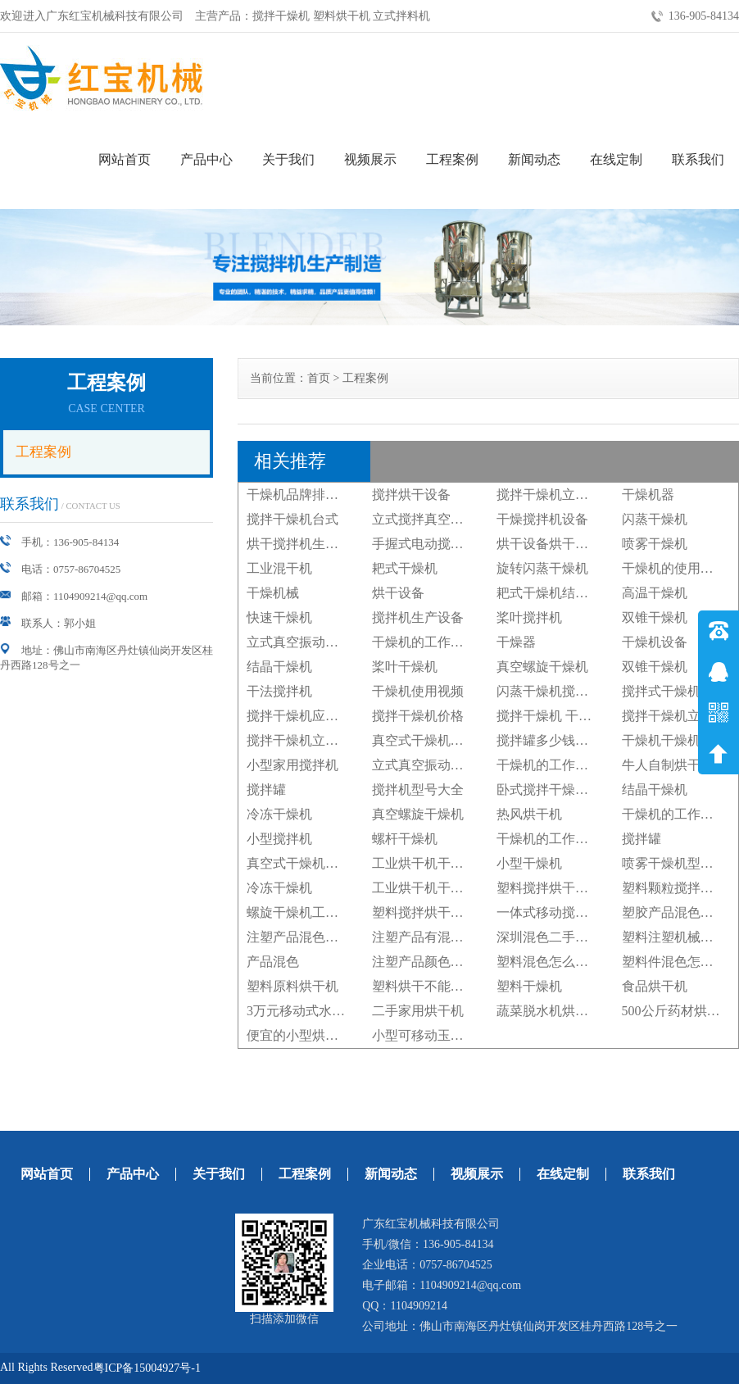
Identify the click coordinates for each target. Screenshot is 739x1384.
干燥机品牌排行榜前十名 (319, 494)
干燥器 (516, 642)
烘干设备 (398, 593)
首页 (318, 378)
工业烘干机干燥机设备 (437, 863)
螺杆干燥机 (405, 839)
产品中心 (206, 159)
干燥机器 (648, 494)
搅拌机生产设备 (418, 617)
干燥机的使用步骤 (674, 568)
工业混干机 (279, 568)
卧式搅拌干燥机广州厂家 (568, 789)
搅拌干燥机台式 (292, 519)
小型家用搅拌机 (292, 765)
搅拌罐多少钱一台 (548, 740)
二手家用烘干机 (418, 1011)
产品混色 (273, 962)
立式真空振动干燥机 (306, 642)
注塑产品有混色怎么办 (437, 937)
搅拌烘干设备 (411, 494)
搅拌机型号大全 (418, 789)
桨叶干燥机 (405, 667)
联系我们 (698, 159)
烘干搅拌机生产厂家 (306, 544)
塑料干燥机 (529, 986)
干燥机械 (273, 593)
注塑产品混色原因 (299, 937)
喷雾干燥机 (654, 544)
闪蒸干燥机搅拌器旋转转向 (575, 691)
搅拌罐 (266, 789)
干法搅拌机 (279, 691)
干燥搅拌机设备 (542, 519)
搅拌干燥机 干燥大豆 (557, 716)
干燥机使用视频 (418, 691)
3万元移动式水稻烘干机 (315, 1011)
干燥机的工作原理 (424, 642)
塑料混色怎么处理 (548, 962)
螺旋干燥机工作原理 (306, 912)
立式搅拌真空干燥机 (431, 519)
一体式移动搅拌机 (548, 912)
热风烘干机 (529, 814)
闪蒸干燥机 (654, 519)
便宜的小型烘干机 (299, 1035)
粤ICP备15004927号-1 (147, 1368)
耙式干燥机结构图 (548, 593)
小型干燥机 (529, 863)
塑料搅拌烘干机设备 (431, 912)
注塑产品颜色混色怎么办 (444, 962)
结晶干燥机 (279, 667)
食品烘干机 (654, 986)
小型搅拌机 (279, 839)
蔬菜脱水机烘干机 (548, 1011)
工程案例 (452, 159)
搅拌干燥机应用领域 (306, 716)
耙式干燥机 (405, 568)
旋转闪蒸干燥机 (542, 568)
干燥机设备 (654, 642)
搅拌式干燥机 (661, 691)
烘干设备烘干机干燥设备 (568, 544)
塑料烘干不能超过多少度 (444, 986)
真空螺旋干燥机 (542, 667)
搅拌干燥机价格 (418, 716)
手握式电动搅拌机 (424, 544)
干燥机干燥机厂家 (674, 740)
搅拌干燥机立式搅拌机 (562, 494)
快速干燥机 (279, 617)
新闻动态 (534, 159)
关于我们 (288, 159)
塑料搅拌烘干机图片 (555, 888)
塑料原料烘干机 (292, 986)
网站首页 (124, 159)
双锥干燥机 (654, 617)
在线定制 (616, 159)
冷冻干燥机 (279, 814)
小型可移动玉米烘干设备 (444, 1035)
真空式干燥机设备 (424, 740)
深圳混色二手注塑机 (555, 937)
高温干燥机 (654, 593)
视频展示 (370, 159)
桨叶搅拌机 (529, 617)
